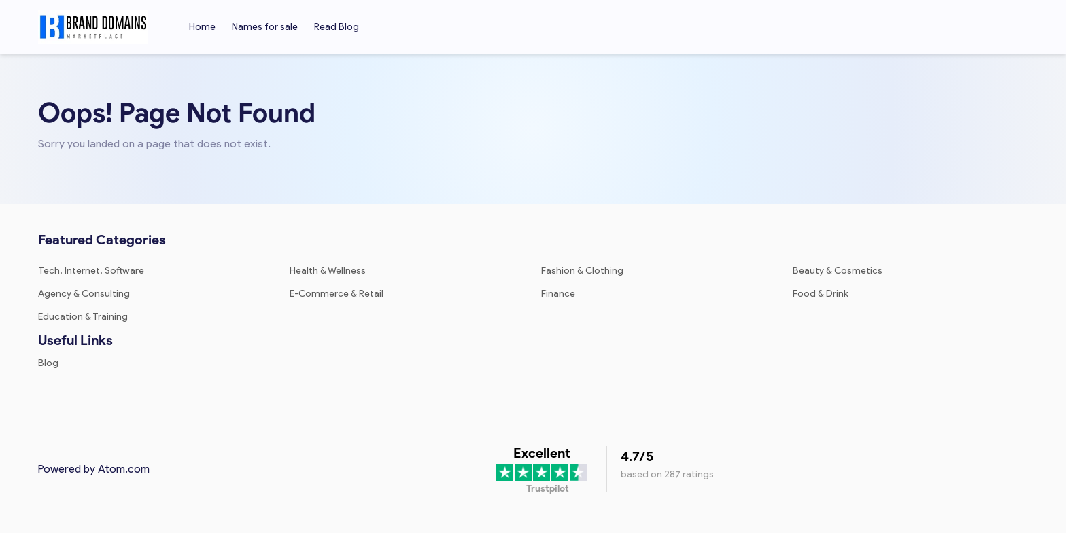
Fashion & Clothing (582, 270)
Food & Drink (820, 293)
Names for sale (265, 27)
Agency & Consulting (84, 293)
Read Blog (336, 27)
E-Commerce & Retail (336, 293)
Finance (558, 293)
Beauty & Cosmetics (837, 270)
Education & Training (83, 317)
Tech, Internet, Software (91, 270)
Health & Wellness (328, 270)
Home (202, 27)
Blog (48, 363)
